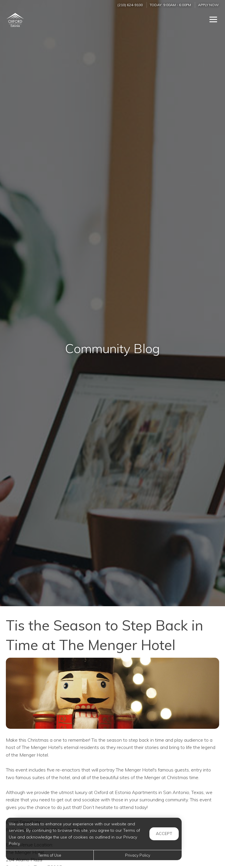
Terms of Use (49, 855)
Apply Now (208, 5)
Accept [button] (164, 833)
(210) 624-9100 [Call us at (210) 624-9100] (130, 5)
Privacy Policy (137, 855)
